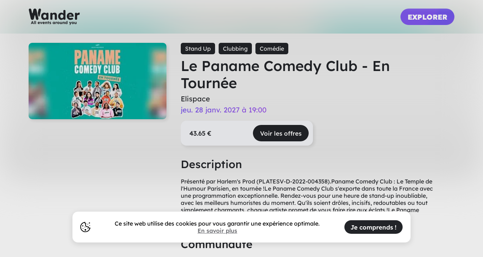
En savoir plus (217, 230)
